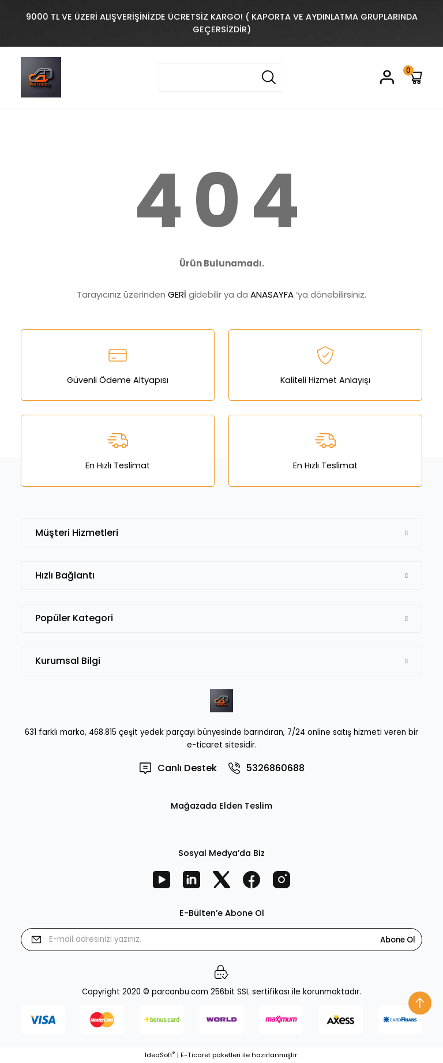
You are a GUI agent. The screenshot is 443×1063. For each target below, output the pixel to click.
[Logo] (41, 77)
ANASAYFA (272, 294)
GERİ (177, 294)
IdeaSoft (160, 1055)
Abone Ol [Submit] (397, 939)
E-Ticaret (196, 1055)
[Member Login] (387, 77)
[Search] (221, 77)
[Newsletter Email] (221, 939)
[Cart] (415, 77)
